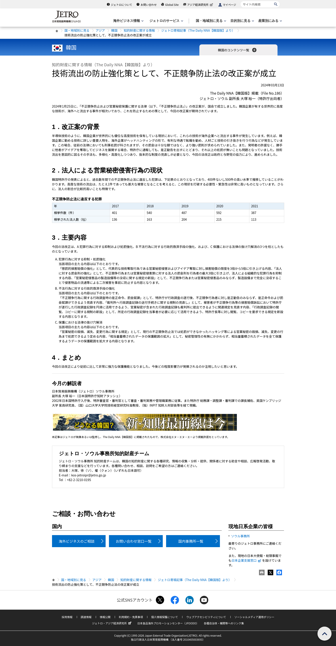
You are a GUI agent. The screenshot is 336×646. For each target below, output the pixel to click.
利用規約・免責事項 (131, 617)
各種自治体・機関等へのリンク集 (224, 623)
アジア (100, 30)
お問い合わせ (149, 4)
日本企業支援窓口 (246, 560)
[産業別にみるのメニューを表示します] (269, 20)
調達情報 (86, 617)
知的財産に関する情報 (139, 30)
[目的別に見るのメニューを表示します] (241, 20)
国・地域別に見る (77, 30)
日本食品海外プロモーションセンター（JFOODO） (168, 623)
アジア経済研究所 (200, 4)
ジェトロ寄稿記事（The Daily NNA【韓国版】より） (198, 30)
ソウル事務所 (240, 536)
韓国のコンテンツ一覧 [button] (237, 50)
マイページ (229, 4)
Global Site (172, 4)
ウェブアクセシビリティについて (206, 617)
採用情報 (67, 617)
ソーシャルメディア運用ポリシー (254, 617)
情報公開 (105, 617)
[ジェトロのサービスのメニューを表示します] (165, 20)
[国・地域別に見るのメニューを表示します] (210, 20)
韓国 (114, 30)
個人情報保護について (164, 617)
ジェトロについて (121, 4)
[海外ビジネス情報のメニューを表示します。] (128, 20)
